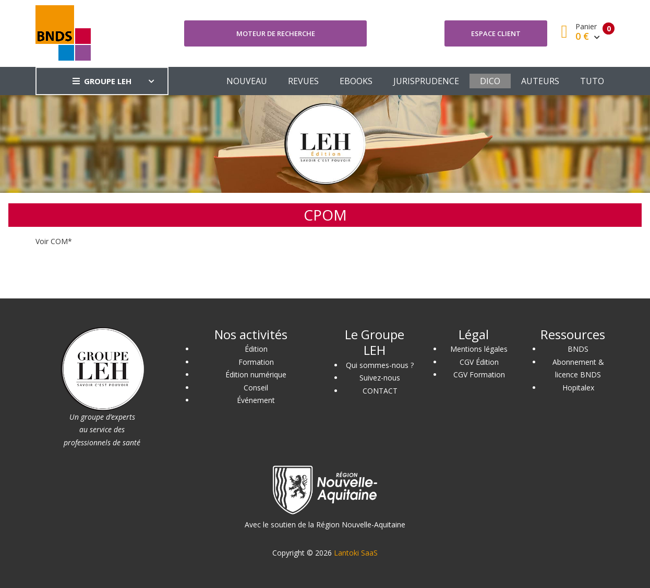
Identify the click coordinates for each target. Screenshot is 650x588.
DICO (490, 81)
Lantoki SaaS (356, 553)
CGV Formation (479, 374)
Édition (256, 349)
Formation (256, 362)
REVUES (303, 81)
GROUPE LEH (102, 81)
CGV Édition (479, 362)
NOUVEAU (246, 81)
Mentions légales (479, 349)
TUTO (592, 81)
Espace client (496, 33)
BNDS (578, 349)
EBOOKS (356, 81)
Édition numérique (255, 374)
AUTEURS (540, 81)
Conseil (256, 388)
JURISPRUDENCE (426, 81)
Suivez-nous (379, 378)
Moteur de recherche (275, 33)
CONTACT (380, 391)
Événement (256, 400)
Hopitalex (578, 388)
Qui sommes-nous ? (380, 365)
